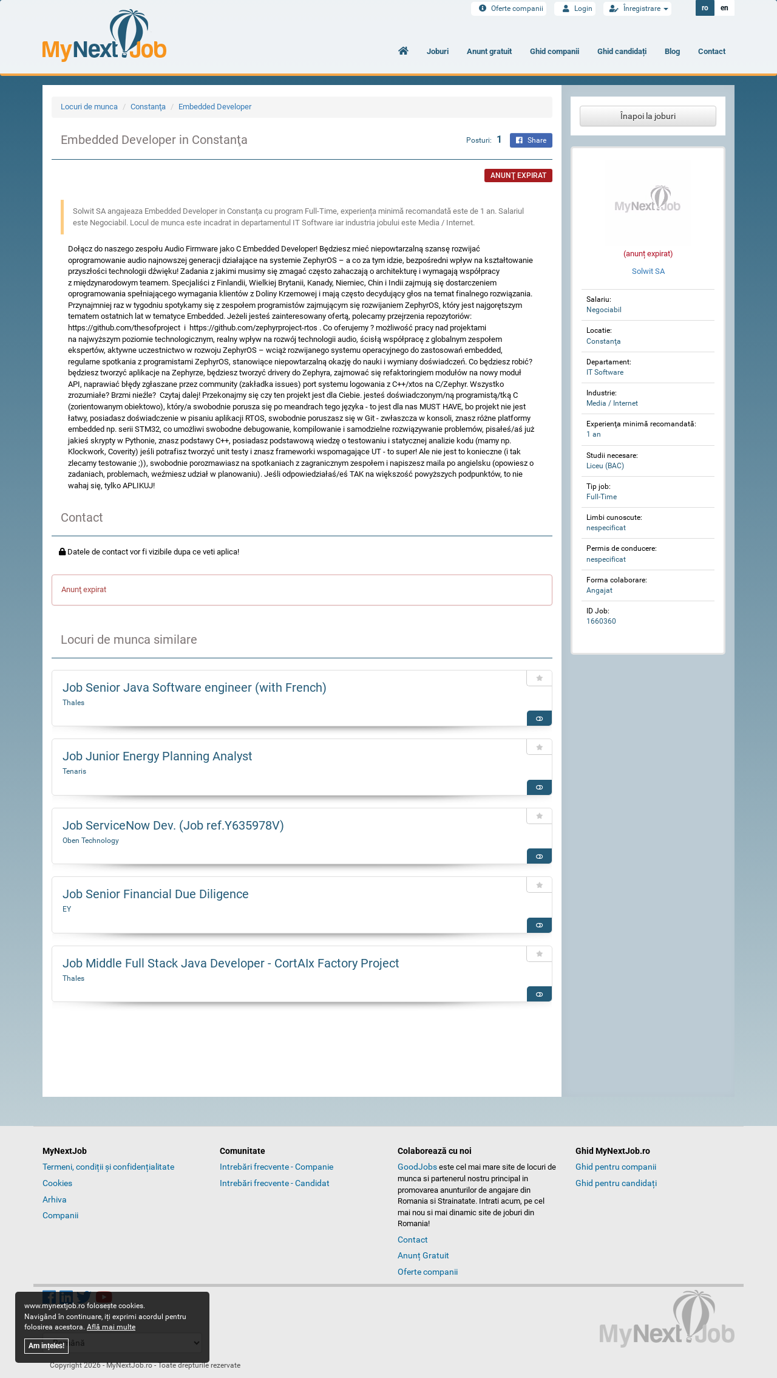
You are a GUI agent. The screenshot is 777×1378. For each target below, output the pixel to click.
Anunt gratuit (489, 51)
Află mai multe (111, 1327)
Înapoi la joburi (648, 116)
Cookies (57, 1183)
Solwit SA (648, 271)
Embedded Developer (214, 106)
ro (705, 8)
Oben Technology (91, 840)
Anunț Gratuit (423, 1255)
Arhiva (54, 1199)
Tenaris (74, 771)
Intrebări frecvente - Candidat (275, 1183)
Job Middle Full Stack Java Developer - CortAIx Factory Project (231, 963)
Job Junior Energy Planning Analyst (158, 756)
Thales (73, 702)
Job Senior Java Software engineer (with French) (195, 687)
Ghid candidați (621, 51)
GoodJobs (417, 1167)
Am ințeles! (46, 1346)
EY (67, 909)
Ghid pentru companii (615, 1167)
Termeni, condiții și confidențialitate (108, 1167)
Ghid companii (554, 51)
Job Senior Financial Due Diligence (156, 894)
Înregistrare (637, 8)
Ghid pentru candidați (616, 1183)
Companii (60, 1215)
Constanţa (148, 106)
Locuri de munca (89, 106)
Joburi (438, 51)
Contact (711, 51)
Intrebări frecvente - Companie (276, 1167)
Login (574, 8)
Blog (672, 51)
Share (531, 140)
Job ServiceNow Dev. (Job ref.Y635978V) (173, 825)
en (724, 8)
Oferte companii (508, 8)
